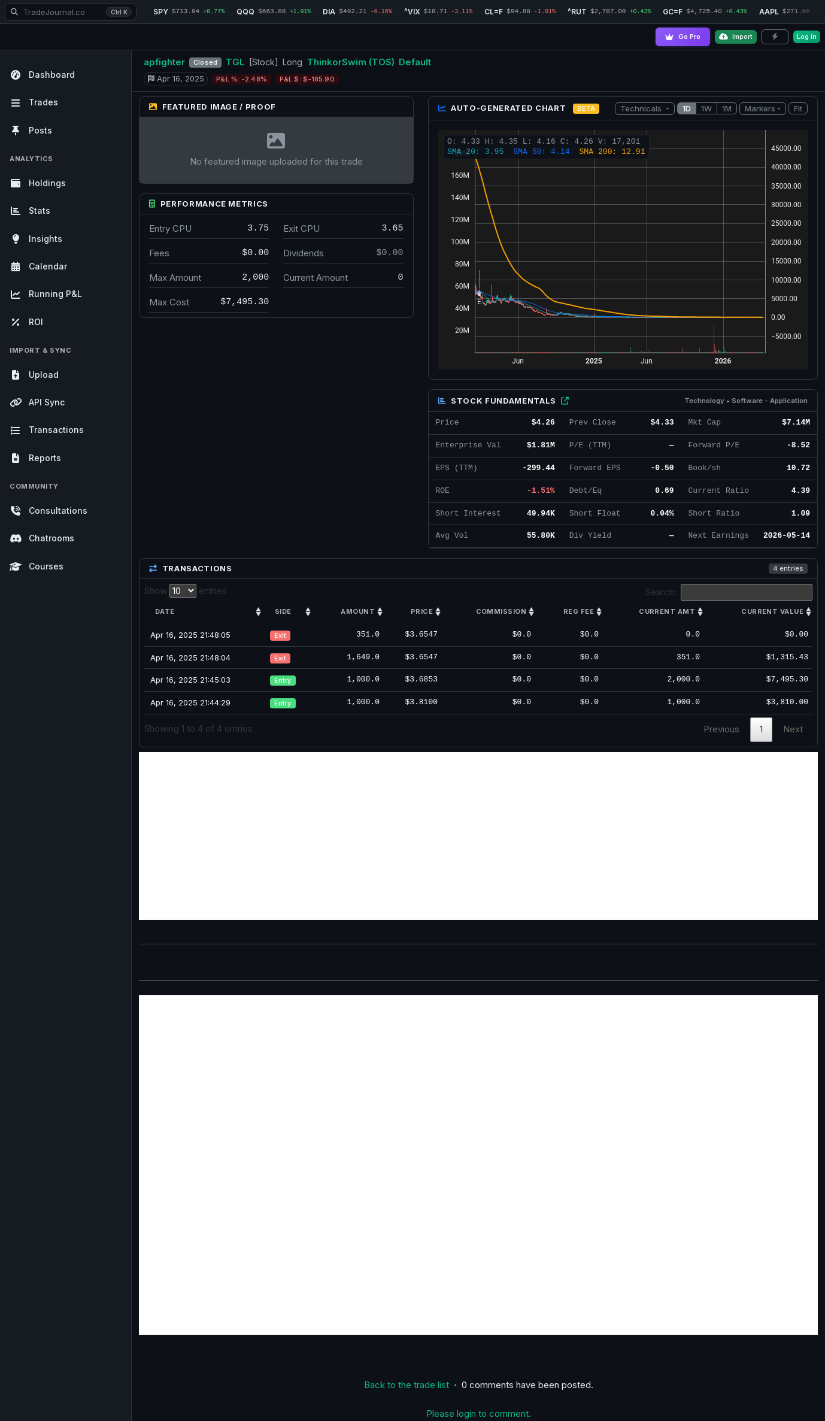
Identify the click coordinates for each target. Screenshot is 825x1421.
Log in (807, 36)
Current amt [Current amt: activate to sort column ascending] (667, 611)
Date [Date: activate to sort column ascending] (165, 611)
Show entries (185, 591)
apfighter (164, 62)
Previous (721, 729)
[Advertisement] (478, 836)
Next (793, 729)
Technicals (641, 108)
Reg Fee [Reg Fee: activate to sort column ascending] (578, 611)
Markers (760, 108)
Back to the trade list (406, 1384)
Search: (729, 592)
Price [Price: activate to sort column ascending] (422, 611)
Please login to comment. (478, 1413)
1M (727, 108)
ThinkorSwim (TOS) (351, 62)
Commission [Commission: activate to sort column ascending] (501, 611)
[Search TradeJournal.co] (71, 12)
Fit (798, 108)
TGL (235, 62)
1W (706, 108)
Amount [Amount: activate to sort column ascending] (358, 611)
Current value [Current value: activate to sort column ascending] (772, 611)
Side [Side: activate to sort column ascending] (283, 611)
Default (415, 62)
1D (687, 108)
